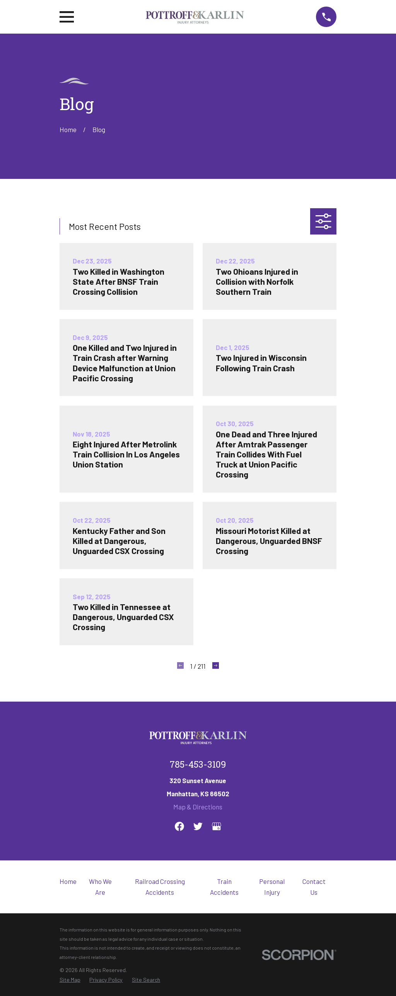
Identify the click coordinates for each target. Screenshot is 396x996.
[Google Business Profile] (216, 826)
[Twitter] (198, 826)
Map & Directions (197, 807)
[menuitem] (70, 980)
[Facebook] (179, 826)
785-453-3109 (198, 765)
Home (68, 881)
